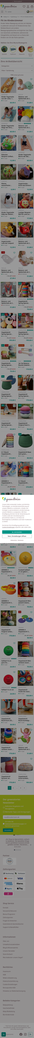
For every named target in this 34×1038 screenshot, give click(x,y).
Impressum (20, 540)
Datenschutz (14, 540)
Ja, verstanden (17, 532)
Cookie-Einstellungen (8, 527)
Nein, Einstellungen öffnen (17, 536)
